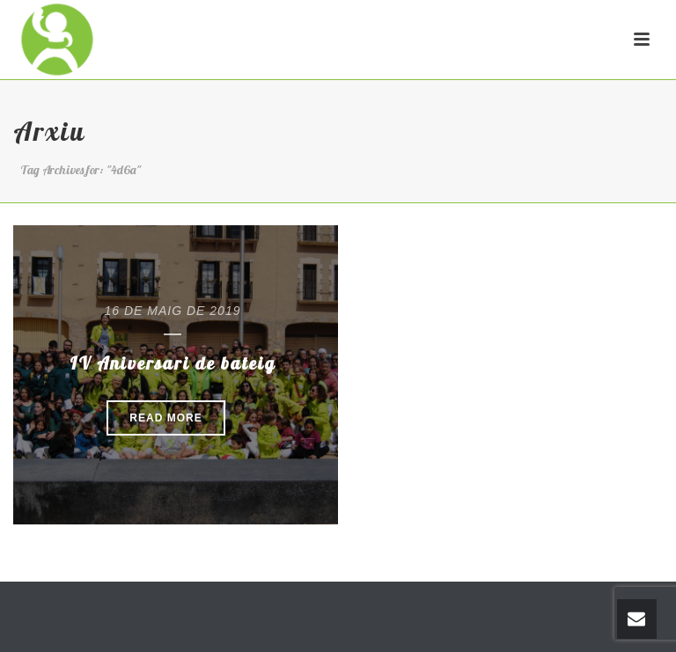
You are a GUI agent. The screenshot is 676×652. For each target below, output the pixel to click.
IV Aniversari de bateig (173, 363)
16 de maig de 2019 (173, 311)
